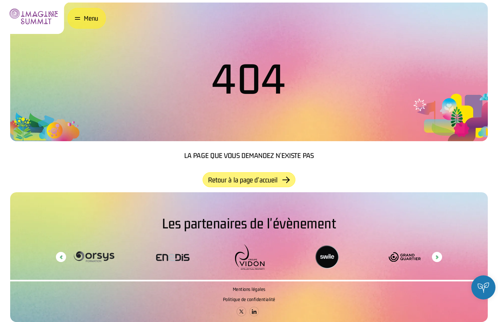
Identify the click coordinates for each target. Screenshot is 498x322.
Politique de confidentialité (249, 299)
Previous (61, 257)
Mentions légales (249, 289)
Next (437, 257)
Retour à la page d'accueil (249, 180)
